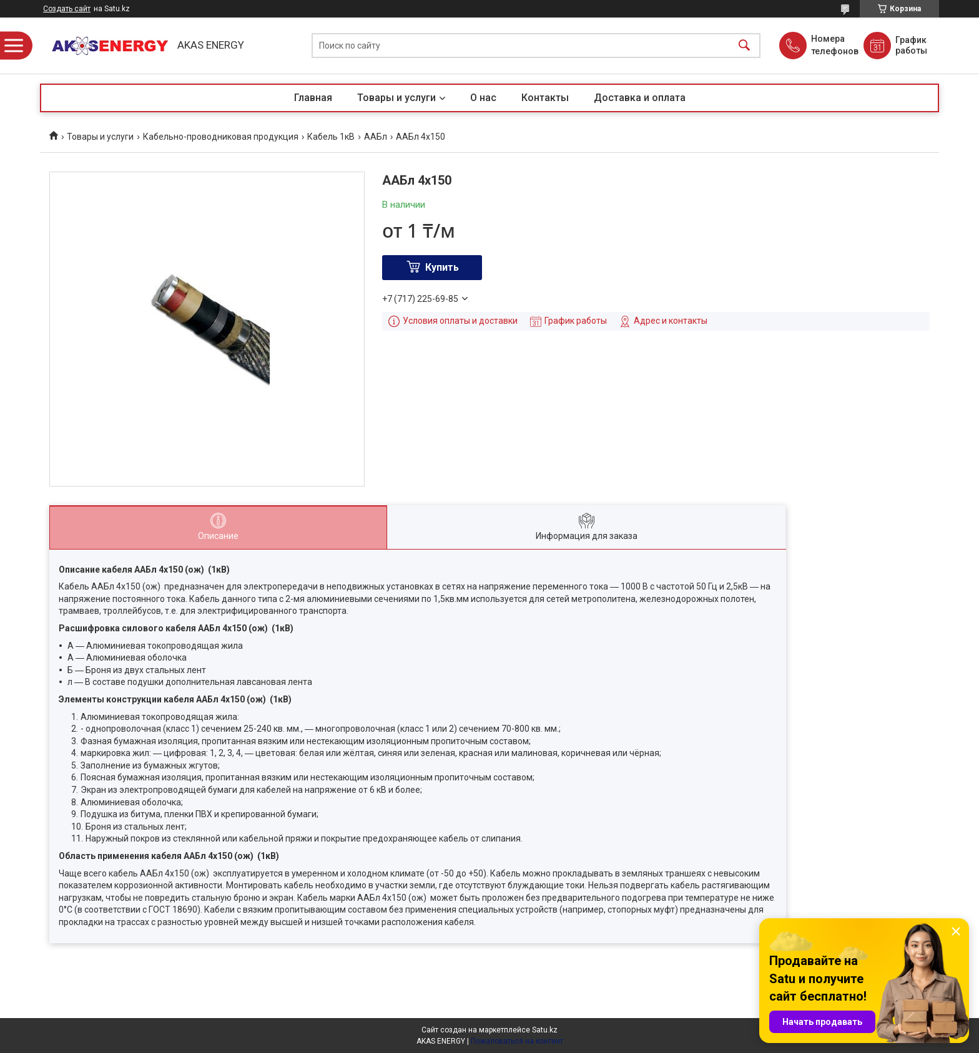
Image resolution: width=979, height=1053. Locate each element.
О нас (483, 98)
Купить (442, 267)
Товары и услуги (396, 98)
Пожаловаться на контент (517, 1041)
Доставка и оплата (640, 98)
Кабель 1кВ (331, 137)
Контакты (545, 98)
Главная (313, 98)
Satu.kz (545, 1030)
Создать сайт (67, 8)
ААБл (375, 137)
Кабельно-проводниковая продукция (220, 137)
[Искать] (744, 45)
